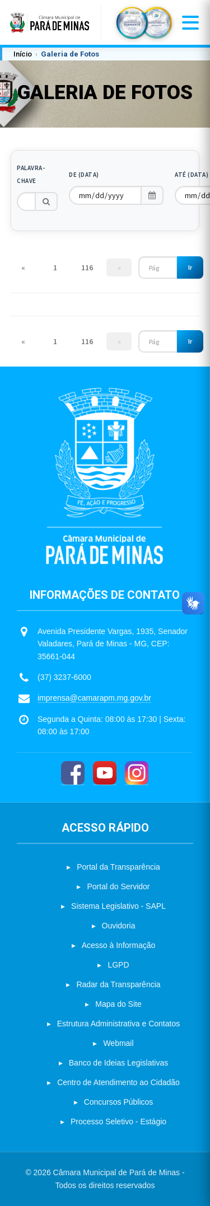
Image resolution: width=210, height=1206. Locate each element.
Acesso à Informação (119, 945)
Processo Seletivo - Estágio (118, 1121)
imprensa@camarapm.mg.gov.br (94, 697)
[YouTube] (104, 773)
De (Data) (84, 175)
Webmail (118, 1043)
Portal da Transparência (118, 866)
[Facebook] (73, 773)
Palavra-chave (31, 174)
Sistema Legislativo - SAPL (118, 906)
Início (22, 54)
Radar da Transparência (118, 984)
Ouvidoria (119, 925)
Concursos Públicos (118, 1101)
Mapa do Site (118, 1003)
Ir (190, 267)
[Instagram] (136, 773)
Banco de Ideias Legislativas (118, 1062)
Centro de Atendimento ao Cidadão (118, 1082)
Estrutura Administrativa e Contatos (118, 1023)
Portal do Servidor (118, 886)
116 (87, 267)
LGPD (118, 964)
